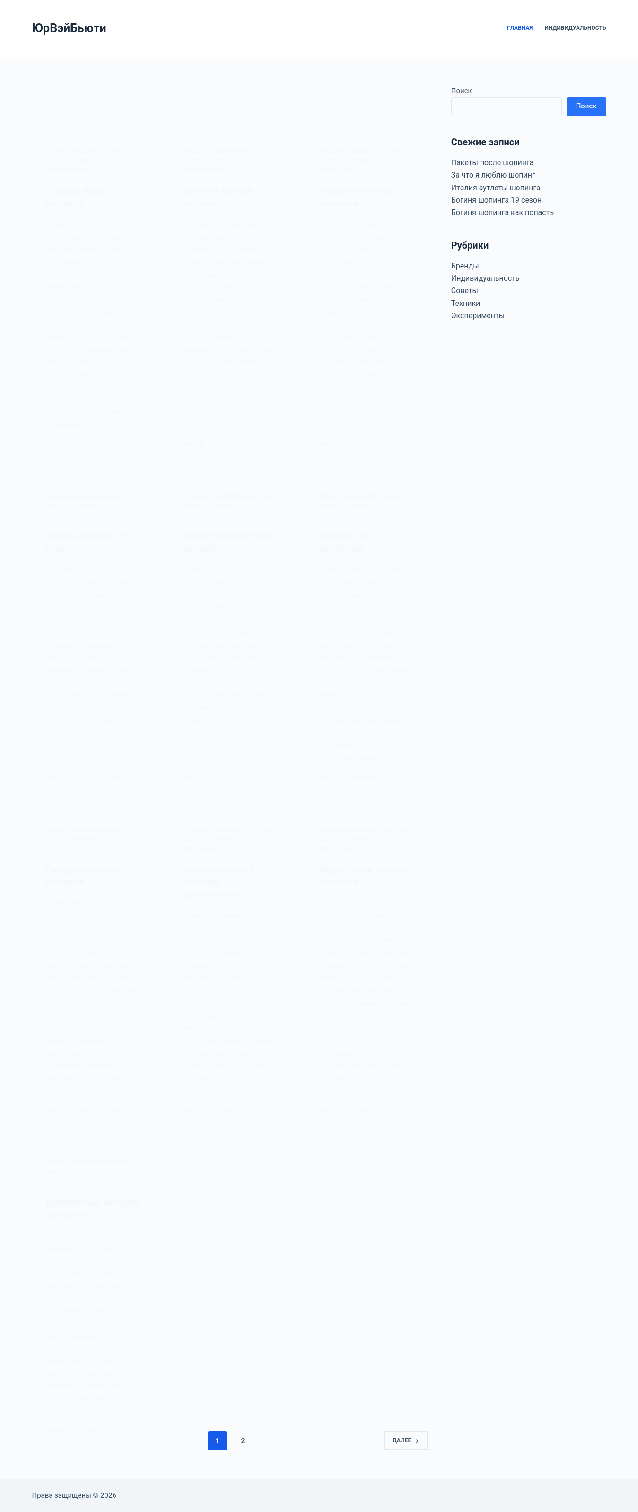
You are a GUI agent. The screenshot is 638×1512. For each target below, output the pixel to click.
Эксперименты (478, 315)
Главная (520, 28)
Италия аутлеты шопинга (496, 187)
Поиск (461, 91)
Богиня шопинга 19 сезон (496, 200)
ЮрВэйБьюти (69, 28)
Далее (406, 1440)
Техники (466, 303)
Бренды (465, 265)
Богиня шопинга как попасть (502, 212)
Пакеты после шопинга (492, 162)
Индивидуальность (575, 28)
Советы (464, 290)
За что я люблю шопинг (493, 174)
